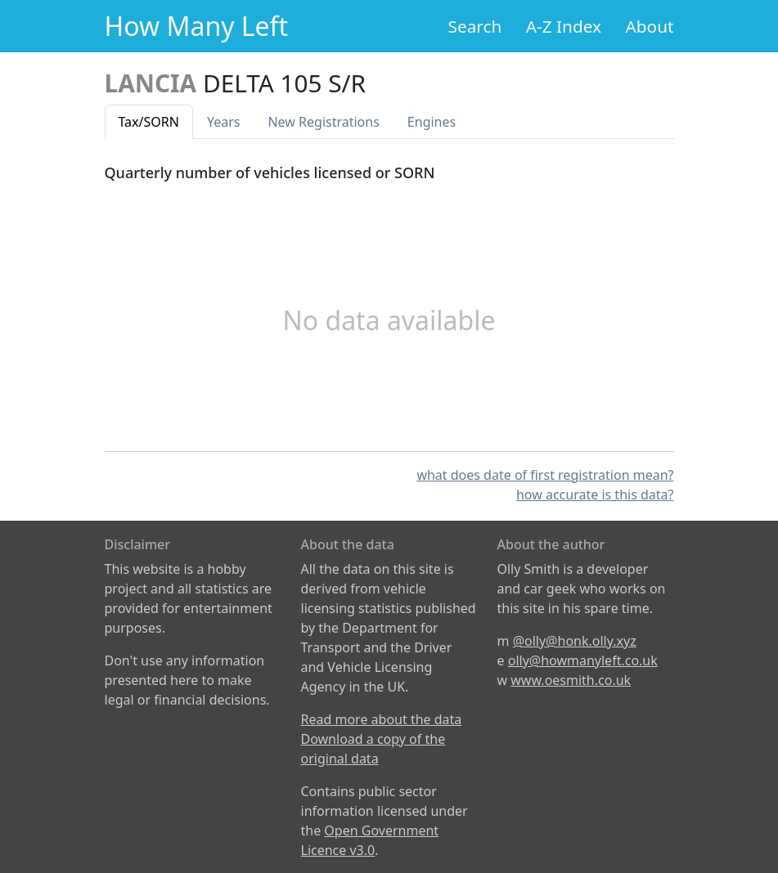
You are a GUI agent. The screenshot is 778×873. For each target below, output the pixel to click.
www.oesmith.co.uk (570, 680)
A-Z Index (563, 26)
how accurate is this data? (595, 495)
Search (475, 26)
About (649, 26)
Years (224, 122)
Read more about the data (381, 719)
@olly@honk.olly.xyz (574, 641)
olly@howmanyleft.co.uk (583, 660)
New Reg (323, 122)
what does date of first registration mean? (544, 475)
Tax (149, 122)
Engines (431, 122)
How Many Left (197, 25)
